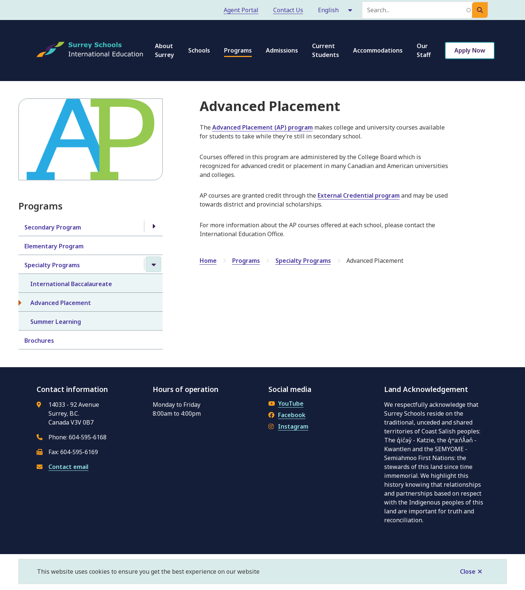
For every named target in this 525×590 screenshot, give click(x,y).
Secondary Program (52, 227)
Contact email (68, 467)
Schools (199, 50)
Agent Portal (241, 10)
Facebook (286, 415)
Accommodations (378, 50)
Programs (238, 50)
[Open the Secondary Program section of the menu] (153, 226)
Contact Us (288, 10)
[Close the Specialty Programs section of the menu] (153, 264)
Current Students (325, 50)
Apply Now (469, 50)
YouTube (286, 403)
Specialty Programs (52, 265)
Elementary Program (54, 246)
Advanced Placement (60, 303)
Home (208, 261)
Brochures (39, 340)
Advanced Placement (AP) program (262, 127)
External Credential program (359, 195)
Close (467, 571)
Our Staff (424, 50)
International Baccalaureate (71, 284)
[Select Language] (335, 10)
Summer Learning (55, 322)
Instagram (288, 426)
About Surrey (164, 50)
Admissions (282, 50)
